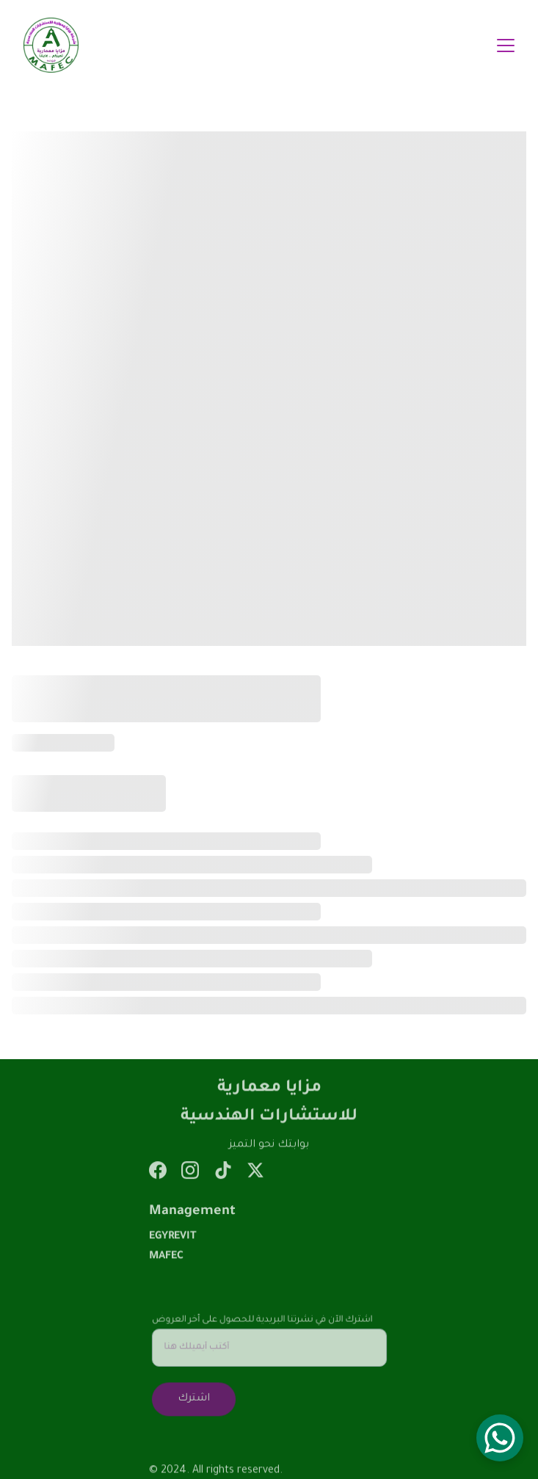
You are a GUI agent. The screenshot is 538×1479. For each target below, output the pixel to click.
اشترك (195, 1397)
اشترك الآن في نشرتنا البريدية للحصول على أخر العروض (261, 1321)
